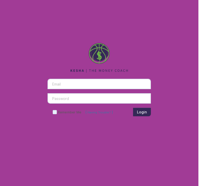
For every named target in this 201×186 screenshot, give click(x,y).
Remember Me (69, 112)
